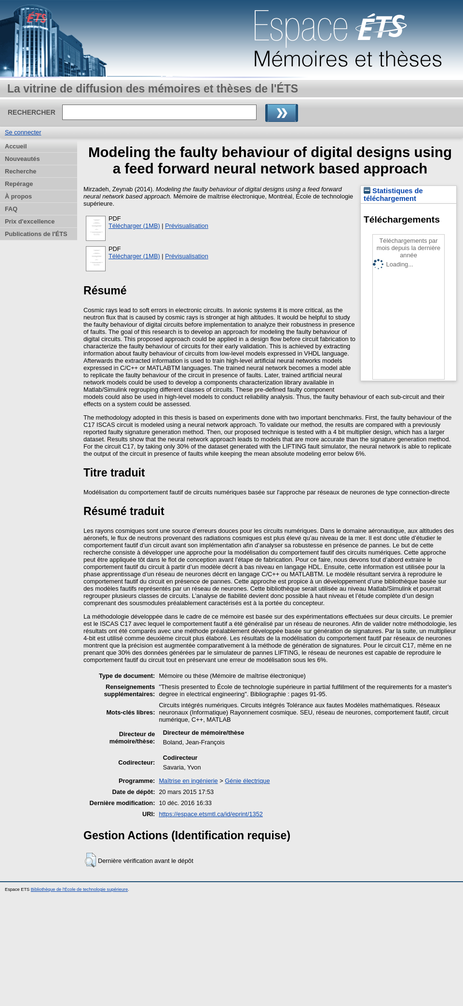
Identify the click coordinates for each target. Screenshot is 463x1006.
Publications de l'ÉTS (36, 234)
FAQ (11, 208)
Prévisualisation (186, 225)
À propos (18, 196)
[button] (90, 860)
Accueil (16, 146)
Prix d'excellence (29, 221)
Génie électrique (247, 780)
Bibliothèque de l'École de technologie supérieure (79, 889)
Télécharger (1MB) (134, 225)
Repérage (19, 183)
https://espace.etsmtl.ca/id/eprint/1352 (211, 814)
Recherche (20, 171)
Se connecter (23, 132)
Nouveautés (22, 158)
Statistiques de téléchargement (393, 194)
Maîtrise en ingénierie (188, 780)
